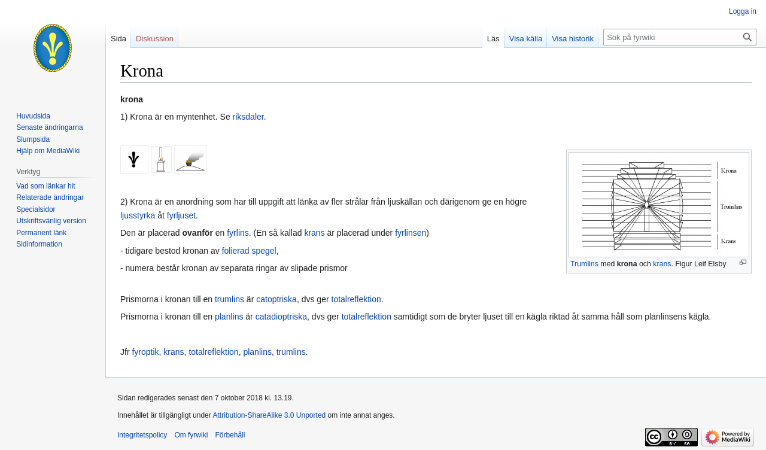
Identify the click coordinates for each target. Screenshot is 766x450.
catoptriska (276, 299)
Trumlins (584, 264)
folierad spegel (249, 251)
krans (662, 264)
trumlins (229, 299)
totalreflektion (356, 299)
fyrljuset (181, 215)
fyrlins (238, 233)
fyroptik (145, 352)
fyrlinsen (410, 233)
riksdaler (248, 116)
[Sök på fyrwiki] (679, 37)
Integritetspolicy (142, 435)
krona (627, 264)
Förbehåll (230, 435)
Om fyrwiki (191, 435)
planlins (229, 316)
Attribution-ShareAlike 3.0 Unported (269, 415)
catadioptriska (281, 316)
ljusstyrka (137, 215)
